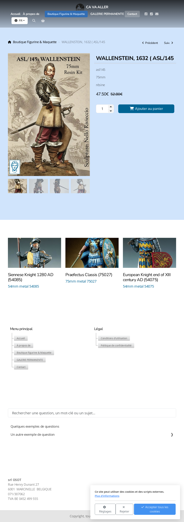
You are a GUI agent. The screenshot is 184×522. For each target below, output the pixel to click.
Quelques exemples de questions (35, 426)
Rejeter (81, 509)
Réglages (62, 509)
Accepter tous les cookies (111, 509)
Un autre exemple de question (92, 434)
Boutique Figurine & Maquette (35, 42)
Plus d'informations (64, 496)
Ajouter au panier (146, 108)
